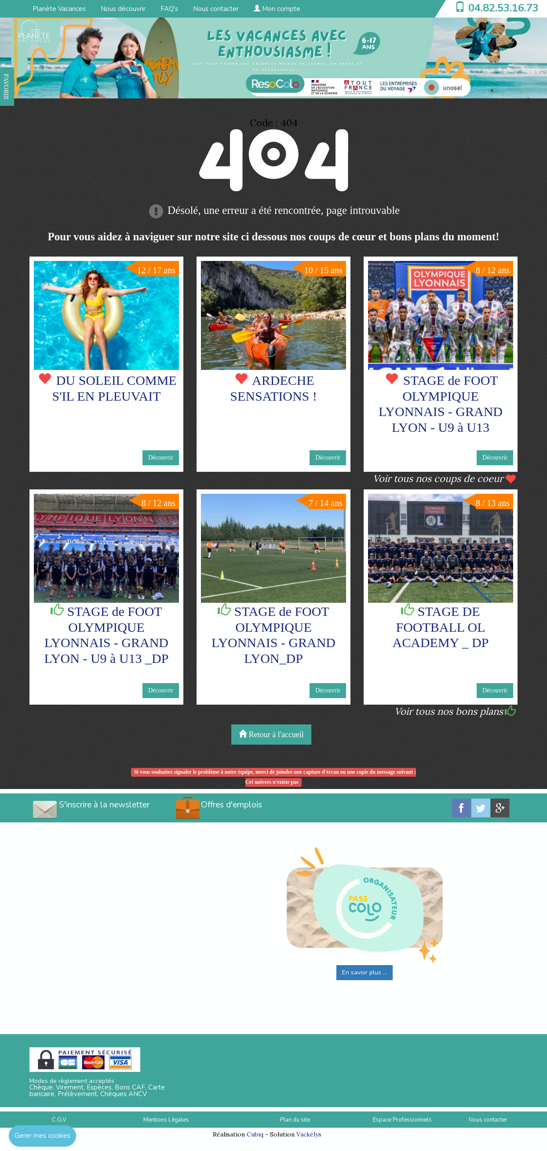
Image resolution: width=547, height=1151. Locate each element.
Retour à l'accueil (271, 734)
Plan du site (295, 1120)
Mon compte (277, 8)
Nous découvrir (123, 8)
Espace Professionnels (402, 1120)
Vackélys (308, 1134)
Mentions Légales (166, 1120)
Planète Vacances (59, 8)
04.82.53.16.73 (503, 8)
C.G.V (59, 1120)
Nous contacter (216, 8)
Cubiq (255, 1134)
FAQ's (169, 8)
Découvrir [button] (160, 457)
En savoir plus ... (364, 972)
